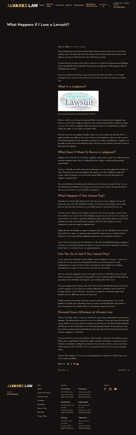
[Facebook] (105, 389)
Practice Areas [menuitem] (50, 5)
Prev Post (62, 370)
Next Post (122, 370)
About (39, 389)
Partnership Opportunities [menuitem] (91, 5)
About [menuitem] (42, 5)
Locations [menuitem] (59, 5)
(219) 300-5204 (76, 347)
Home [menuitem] (35, 5)
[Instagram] (110, 389)
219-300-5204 (119, 7)
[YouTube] (115, 389)
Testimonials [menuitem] (79, 5)
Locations (40, 400)
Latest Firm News (43, 393)
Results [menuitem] (69, 5)
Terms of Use (42, 408)
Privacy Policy (42, 416)
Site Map (40, 412)
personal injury (79, 51)
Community (41, 404)
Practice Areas (42, 397)
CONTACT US (103, 5)
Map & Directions (67, 397)
